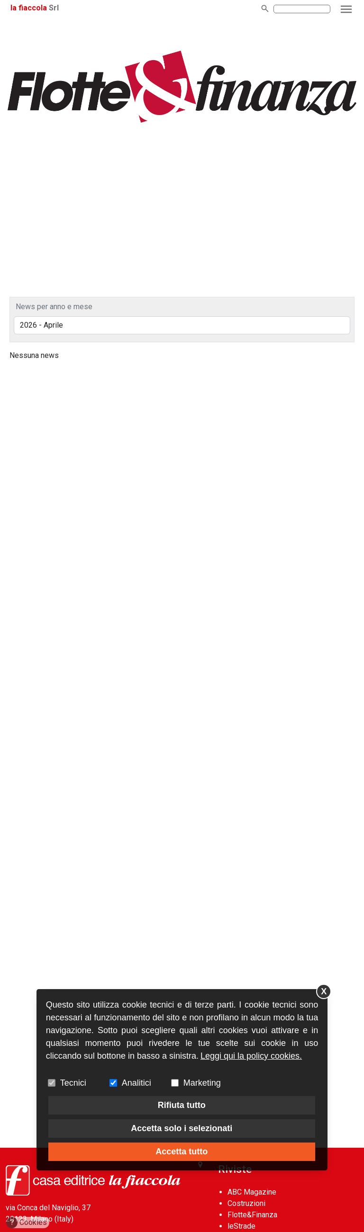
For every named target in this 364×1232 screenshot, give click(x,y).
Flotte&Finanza (252, 1214)
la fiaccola (28, 7)
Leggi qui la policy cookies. (251, 1056)
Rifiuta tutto (182, 1105)
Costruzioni (246, 1203)
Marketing (202, 1083)
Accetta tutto (181, 1151)
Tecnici (73, 1083)
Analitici (136, 1083)
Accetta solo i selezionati (181, 1128)
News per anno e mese (54, 306)
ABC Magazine (252, 1191)
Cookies (27, 1222)
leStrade (241, 1226)
